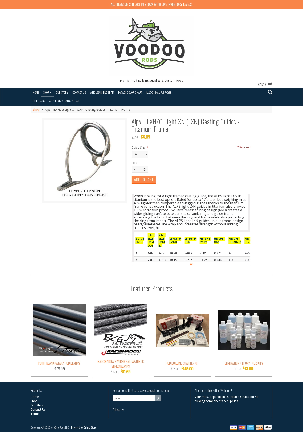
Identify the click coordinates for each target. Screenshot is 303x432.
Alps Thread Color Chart (64, 101)
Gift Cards (39, 101)
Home (36, 92)
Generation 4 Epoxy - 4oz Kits (244, 363)
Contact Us (79, 92)
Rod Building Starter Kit (182, 363)
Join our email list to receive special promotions (141, 390)
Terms (35, 414)
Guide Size (139, 147)
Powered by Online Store (83, 427)
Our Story (62, 92)
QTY (134, 163)
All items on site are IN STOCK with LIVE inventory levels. (151, 4)
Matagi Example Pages (158, 92)
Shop (47, 92)
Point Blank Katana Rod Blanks (59, 363)
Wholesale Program (102, 92)
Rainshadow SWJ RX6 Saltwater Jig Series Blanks (121, 364)
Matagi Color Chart (130, 92)
